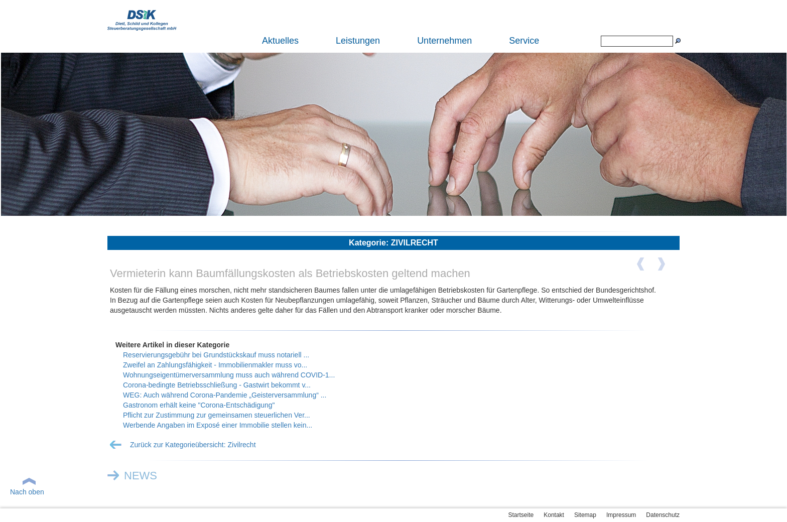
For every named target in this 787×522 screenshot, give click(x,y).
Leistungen (358, 41)
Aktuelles (280, 41)
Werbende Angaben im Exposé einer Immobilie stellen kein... (217, 425)
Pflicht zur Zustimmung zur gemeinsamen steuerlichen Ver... (216, 415)
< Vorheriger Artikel (647, 267)
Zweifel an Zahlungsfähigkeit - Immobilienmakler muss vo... (215, 365)
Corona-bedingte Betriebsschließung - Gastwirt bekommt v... (217, 385)
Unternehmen (444, 41)
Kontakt (554, 514)
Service (524, 41)
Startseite (521, 514)
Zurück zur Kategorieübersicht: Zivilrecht (193, 445)
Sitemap (585, 514)
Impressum (621, 514)
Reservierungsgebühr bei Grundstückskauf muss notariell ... (216, 355)
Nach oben (27, 492)
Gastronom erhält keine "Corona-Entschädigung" (199, 405)
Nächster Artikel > (667, 267)
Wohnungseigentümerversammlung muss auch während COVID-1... (229, 375)
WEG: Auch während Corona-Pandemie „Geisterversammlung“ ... (224, 395)
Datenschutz (663, 514)
